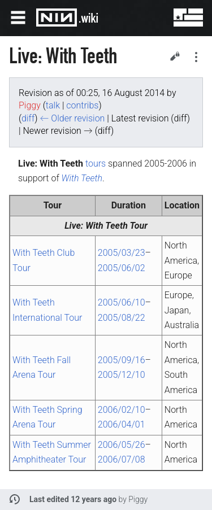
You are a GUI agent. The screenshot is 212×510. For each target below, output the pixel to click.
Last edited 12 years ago (72, 499)
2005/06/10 (121, 302)
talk (53, 105)
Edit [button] (175, 56)
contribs (82, 105)
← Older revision (72, 118)
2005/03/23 (121, 252)
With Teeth (82, 178)
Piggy (138, 499)
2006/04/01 (121, 424)
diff (27, 118)
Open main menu (18, 17)
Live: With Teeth (96, 225)
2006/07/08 (121, 459)
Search (153, 17)
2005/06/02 (121, 268)
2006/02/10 (121, 409)
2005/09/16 (121, 360)
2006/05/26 (121, 444)
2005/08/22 (121, 317)
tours (95, 163)
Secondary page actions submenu (196, 57)
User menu (180, 17)
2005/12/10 (121, 374)
